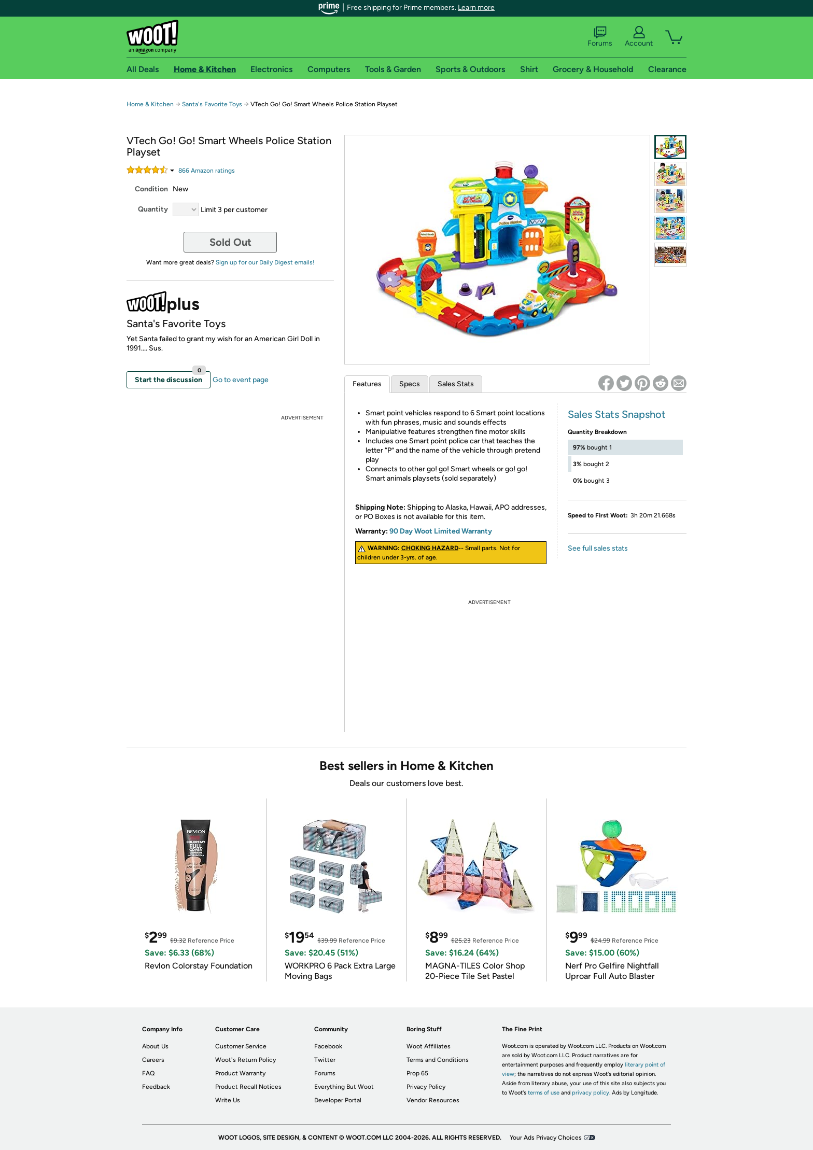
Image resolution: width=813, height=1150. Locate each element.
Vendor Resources (432, 1100)
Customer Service (241, 1046)
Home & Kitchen (150, 104)
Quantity (153, 209)
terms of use (543, 1092)
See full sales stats (598, 548)
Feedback (156, 1086)
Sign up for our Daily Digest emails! (265, 262)
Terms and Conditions (437, 1059)
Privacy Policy (425, 1086)
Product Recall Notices (248, 1086)
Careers (153, 1059)
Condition (151, 189)
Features (367, 384)
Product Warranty (240, 1073)
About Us (155, 1046)
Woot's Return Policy (245, 1059)
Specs (409, 384)
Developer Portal (337, 1100)
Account (639, 37)
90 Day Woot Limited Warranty (440, 531)
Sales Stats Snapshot (617, 414)
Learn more (476, 7)
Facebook (328, 1046)
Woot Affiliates (428, 1046)
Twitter (324, 1059)
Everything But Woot (344, 1086)
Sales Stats (456, 384)
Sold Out (230, 242)
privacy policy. (591, 1092)
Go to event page (241, 379)
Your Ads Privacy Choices (546, 1137)
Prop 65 (417, 1073)
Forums (599, 37)
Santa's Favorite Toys (212, 104)
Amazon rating (206, 170)
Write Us (227, 1100)
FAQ (148, 1073)
